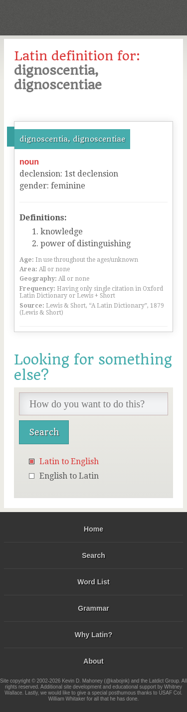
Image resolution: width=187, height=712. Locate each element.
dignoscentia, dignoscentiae (72, 139)
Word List (93, 582)
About (93, 661)
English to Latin (69, 476)
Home (93, 529)
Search (93, 555)
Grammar (93, 608)
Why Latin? (93, 635)
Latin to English (69, 461)
